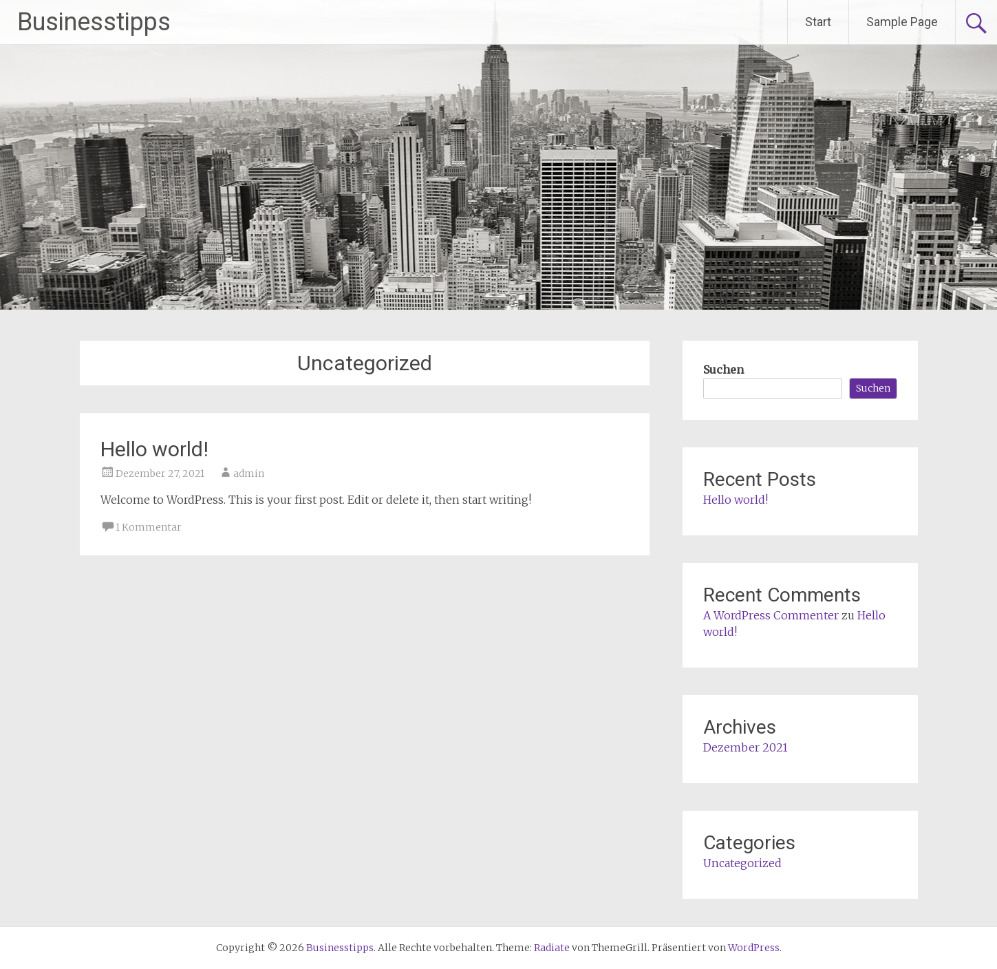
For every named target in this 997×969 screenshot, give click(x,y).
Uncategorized (742, 863)
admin (248, 473)
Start (818, 21)
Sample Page (902, 21)
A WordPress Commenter (771, 615)
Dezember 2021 (745, 747)
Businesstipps (94, 22)
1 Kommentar (149, 527)
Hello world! (154, 449)
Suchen (723, 369)
